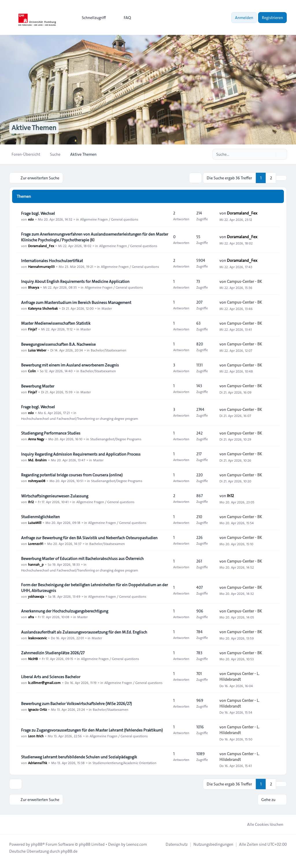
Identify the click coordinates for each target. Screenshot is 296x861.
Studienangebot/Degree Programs (115, 439)
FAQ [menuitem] (123, 17)
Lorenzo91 (35, 543)
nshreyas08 (36, 480)
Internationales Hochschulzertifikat (52, 261)
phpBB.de (69, 851)
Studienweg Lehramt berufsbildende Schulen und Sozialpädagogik (79, 757)
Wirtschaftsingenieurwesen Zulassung (54, 496)
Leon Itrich (36, 736)
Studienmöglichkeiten (40, 517)
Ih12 (31, 501)
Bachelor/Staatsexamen (108, 350)
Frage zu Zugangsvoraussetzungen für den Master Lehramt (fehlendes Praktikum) (92, 730)
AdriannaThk (37, 762)
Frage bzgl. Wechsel (38, 213)
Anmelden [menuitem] (244, 17)
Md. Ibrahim (37, 460)
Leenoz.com (136, 844)
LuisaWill (34, 522)
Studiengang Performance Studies (50, 433)
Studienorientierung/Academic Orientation (124, 762)
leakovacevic (37, 638)
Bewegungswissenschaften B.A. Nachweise (58, 344)
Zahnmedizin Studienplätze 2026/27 (52, 653)
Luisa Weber (37, 350)
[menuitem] (91, 17)
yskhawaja (36, 596)
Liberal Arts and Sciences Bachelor (50, 677)
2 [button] (271, 178)
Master (106, 308)
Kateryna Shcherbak (43, 308)
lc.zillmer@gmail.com (44, 682)
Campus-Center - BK (244, 281)
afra (31, 616)
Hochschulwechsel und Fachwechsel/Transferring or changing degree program (79, 418)
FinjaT (32, 329)
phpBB (36, 844)
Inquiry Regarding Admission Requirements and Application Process (80, 454)
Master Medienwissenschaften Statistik (55, 323)
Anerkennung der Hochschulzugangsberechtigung (64, 611)
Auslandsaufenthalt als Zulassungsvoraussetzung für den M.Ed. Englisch (84, 632)
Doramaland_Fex (242, 213)
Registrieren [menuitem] (272, 17)
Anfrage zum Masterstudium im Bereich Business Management (76, 302)
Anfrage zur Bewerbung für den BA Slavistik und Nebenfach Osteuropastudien (89, 538)
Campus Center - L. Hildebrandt (239, 676)
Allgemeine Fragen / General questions (109, 219)
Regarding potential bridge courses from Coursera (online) (72, 475)
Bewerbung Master (37, 386)
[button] (281, 178)
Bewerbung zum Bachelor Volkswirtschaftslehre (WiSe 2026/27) (76, 703)
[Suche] (270, 154)
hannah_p (36, 564)
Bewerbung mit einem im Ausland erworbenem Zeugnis (70, 365)
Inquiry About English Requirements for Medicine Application (75, 281)
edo (31, 219)
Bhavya (33, 287)
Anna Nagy (36, 439)
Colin (32, 371)
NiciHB (33, 658)
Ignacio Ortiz (37, 709)
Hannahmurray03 (41, 266)
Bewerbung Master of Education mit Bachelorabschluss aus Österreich (82, 558)
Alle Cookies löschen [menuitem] (261, 824)
